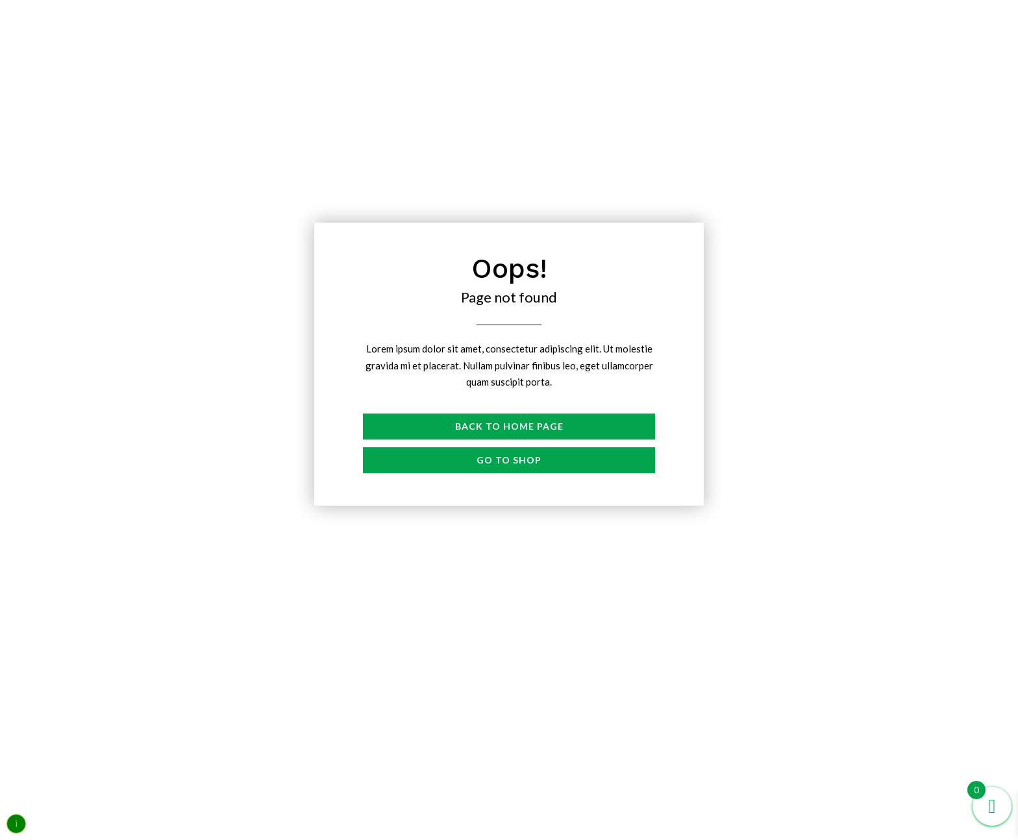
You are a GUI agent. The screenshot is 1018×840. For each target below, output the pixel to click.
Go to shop (509, 459)
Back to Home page (509, 426)
